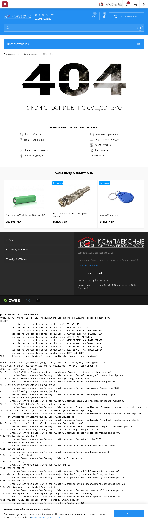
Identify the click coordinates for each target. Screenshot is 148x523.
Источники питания (32, 140)
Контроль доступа (32, 156)
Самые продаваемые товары (74, 173)
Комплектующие (100, 145)
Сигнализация (97, 156)
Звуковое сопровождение (105, 139)
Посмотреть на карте (88, 265)
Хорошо (129, 513)
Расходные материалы (34, 150)
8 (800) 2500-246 (45, 15)
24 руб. (107, 221)
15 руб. (60, 221)
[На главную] (110, 4)
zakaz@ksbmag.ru (97, 280)
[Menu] (5, 4)
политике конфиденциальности (47, 517)
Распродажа (99, 150)
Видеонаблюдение (32, 134)
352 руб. (13, 221)
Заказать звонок (43, 18)
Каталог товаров (74, 44)
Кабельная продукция (104, 134)
